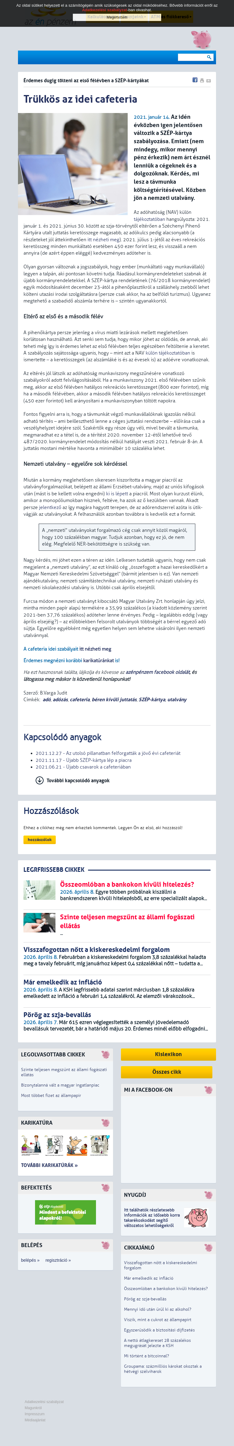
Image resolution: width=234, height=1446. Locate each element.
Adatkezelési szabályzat (44, 1402)
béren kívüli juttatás (114, 699)
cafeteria (80, 699)
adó (47, 699)
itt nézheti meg (103, 239)
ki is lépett (117, 494)
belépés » (30, 1260)
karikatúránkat (98, 660)
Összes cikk (166, 1072)
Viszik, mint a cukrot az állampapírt (157, 1319)
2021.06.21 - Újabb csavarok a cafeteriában (83, 767)
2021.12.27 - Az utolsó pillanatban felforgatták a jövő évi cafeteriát (108, 753)
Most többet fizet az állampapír (51, 1095)
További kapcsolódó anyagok (78, 780)
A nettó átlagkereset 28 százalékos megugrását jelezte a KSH (157, 1343)
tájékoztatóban (149, 219)
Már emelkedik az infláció (148, 1278)
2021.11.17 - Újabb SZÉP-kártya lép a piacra (84, 760)
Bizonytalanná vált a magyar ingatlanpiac (60, 1085)
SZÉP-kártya (152, 699)
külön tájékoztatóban (168, 353)
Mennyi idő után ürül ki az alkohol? (157, 1309)
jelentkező (50, 507)
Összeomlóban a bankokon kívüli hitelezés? (166, 1288)
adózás (60, 699)
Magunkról (33, 1408)
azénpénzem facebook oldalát (158, 672)
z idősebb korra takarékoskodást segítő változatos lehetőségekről (152, 1220)
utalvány (176, 699)
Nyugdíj (135, 1195)
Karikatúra (36, 1123)
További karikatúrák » (49, 1165)
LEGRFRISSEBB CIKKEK (53, 869)
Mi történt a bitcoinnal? (146, 1356)
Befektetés (36, 1188)
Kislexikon (168, 1054)
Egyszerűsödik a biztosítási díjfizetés (159, 1330)
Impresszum (34, 1414)
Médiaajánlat (35, 1420)
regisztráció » (58, 1260)
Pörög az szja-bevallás (145, 1299)
